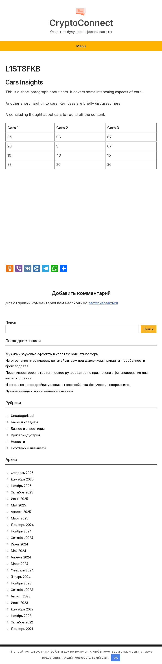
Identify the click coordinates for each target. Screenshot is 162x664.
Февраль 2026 (22, 473)
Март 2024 (19, 564)
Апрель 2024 (21, 557)
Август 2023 (21, 596)
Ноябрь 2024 (21, 531)
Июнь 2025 (19, 499)
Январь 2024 (21, 577)
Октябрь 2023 (22, 590)
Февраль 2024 (22, 570)
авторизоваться (103, 303)
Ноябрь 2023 (21, 583)
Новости (18, 441)
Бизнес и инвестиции (28, 428)
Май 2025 (18, 505)
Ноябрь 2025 (21, 486)
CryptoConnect (81, 22)
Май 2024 (18, 551)
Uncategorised (22, 415)
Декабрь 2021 (22, 629)
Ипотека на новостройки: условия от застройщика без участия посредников (68, 385)
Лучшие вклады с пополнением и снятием (39, 391)
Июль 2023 (19, 603)
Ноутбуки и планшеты (28, 448)
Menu (81, 46)
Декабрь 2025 (22, 479)
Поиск (10, 322)
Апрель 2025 (21, 512)
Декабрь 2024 (22, 525)
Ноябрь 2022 (21, 616)
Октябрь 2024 (22, 538)
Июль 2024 (19, 544)
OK (116, 657)
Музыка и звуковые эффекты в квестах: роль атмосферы (52, 354)
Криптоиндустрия (25, 435)
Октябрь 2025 (22, 492)
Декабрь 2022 (22, 609)
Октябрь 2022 (22, 622)
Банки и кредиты (24, 422)
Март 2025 (19, 518)
